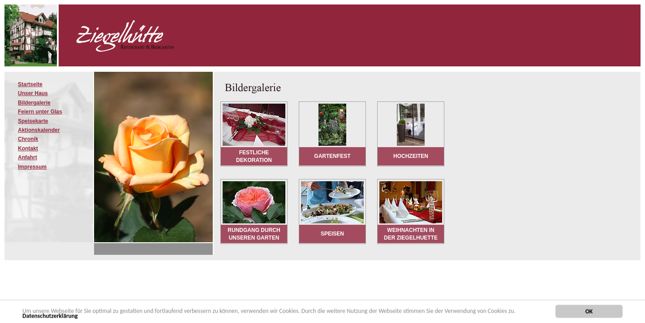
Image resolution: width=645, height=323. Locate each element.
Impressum (32, 167)
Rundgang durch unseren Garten (254, 234)
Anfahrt (27, 157)
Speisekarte (33, 121)
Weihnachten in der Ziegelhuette (411, 234)
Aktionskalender (39, 130)
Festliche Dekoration (254, 156)
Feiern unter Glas (40, 112)
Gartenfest (332, 156)
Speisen (332, 234)
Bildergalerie (34, 103)
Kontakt (28, 148)
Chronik (28, 139)
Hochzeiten (410, 156)
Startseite (30, 84)
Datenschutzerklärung (50, 317)
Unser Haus (33, 93)
